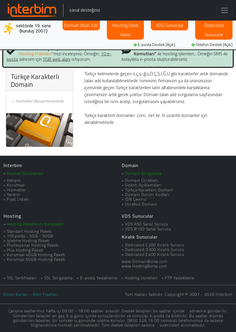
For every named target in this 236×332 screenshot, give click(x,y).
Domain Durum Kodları (147, 194)
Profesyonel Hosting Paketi (33, 245)
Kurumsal (16, 185)
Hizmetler (16, 190)
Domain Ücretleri (141, 180)
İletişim (14, 180)
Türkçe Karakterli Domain (149, 190)
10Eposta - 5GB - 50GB (30, 236)
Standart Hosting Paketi (29, 231)
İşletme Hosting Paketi (28, 240)
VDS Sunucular (137, 215)
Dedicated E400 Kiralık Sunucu (154, 254)
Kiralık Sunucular (140, 236)
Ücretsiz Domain (141, 204)
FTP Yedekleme (179, 278)
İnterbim (12, 165)
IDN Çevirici (136, 199)
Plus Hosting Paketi (25, 250)
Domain (81, 25)
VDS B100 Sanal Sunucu (148, 229)
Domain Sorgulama (143, 173)
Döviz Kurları (15, 294)
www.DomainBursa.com (145, 261)
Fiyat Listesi (18, 199)
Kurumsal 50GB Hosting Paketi (36, 259)
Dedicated (214, 30)
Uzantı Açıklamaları (143, 185)
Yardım (13, 194)
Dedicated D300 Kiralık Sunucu (154, 249)
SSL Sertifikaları (22, 278)
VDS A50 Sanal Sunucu (146, 224)
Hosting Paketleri (35, 53)
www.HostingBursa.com (144, 266)
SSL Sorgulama (58, 278)
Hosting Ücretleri (141, 278)
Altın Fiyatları (45, 294)
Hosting (125, 30)
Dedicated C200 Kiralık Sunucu (154, 245)
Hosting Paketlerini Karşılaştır (35, 224)
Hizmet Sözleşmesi (25, 173)
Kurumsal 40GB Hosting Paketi (36, 255)
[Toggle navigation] (224, 10)
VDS (170, 25)
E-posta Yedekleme (98, 278)
